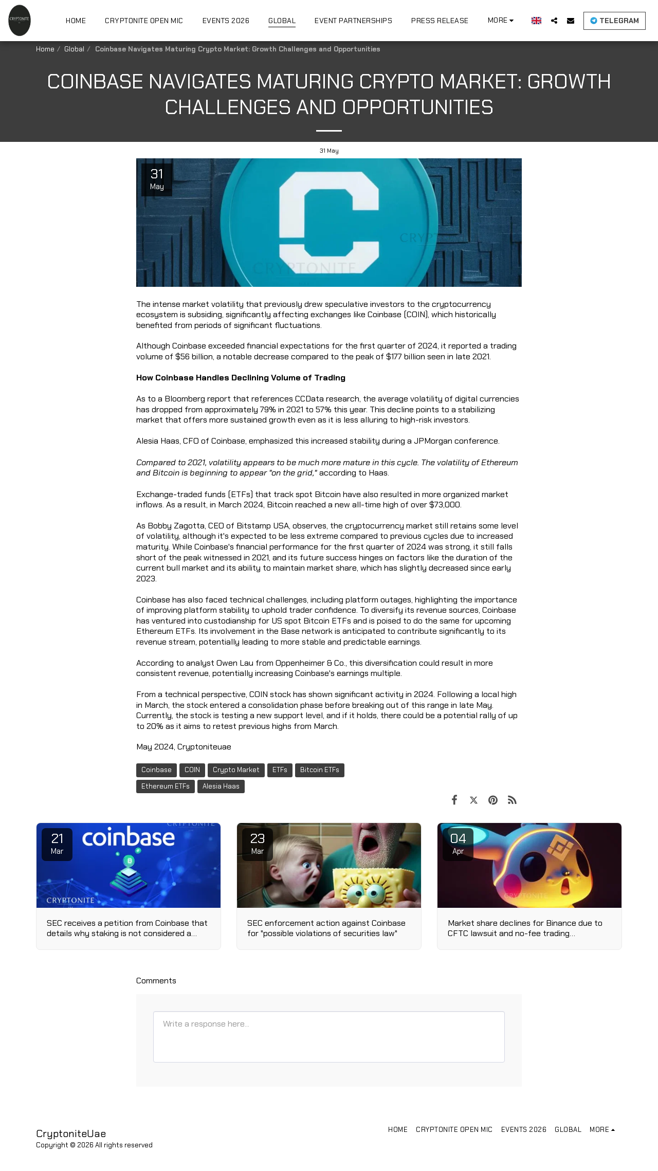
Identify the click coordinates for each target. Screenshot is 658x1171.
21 (57, 843)
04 (458, 843)
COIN (192, 769)
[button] (554, 20)
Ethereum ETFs (165, 786)
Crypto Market (236, 769)
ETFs (279, 769)
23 (257, 843)
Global (74, 49)
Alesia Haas (221, 786)
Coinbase (156, 769)
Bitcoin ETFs (319, 769)
